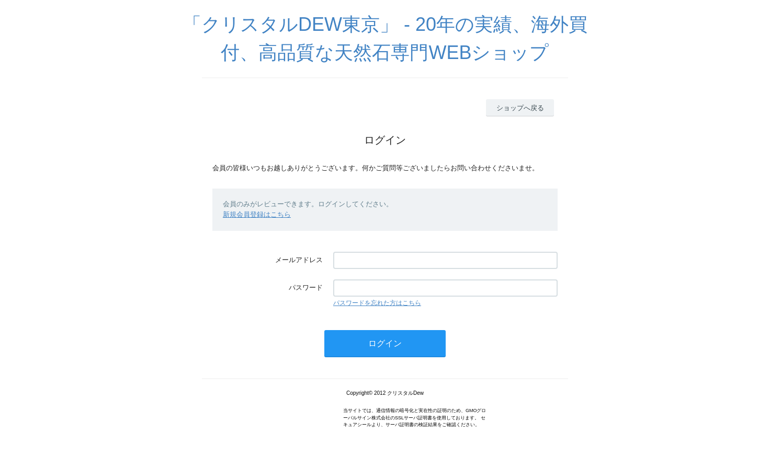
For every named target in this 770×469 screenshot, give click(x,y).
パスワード (306, 287)
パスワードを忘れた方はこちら (377, 303)
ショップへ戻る (520, 108)
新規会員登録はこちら (257, 214)
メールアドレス (299, 260)
